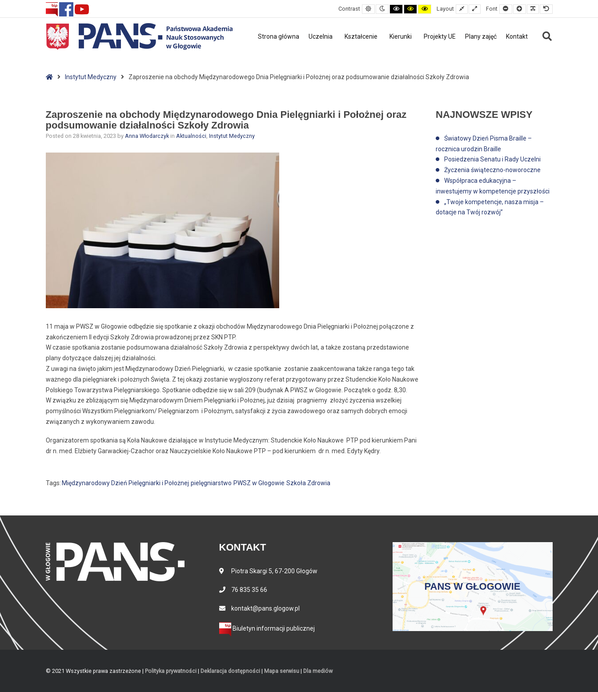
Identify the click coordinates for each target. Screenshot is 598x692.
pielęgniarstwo (211, 483)
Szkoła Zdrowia (308, 483)
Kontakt (517, 36)
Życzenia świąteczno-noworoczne (492, 169)
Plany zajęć (481, 36)
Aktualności (191, 136)
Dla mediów (318, 671)
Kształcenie (361, 36)
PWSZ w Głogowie (259, 483)
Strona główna (278, 36)
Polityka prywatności (171, 671)
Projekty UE (440, 36)
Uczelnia (321, 36)
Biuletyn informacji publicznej (267, 628)
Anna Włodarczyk (147, 136)
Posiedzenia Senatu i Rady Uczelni (492, 159)
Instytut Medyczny (90, 76)
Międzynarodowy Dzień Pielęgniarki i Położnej (125, 483)
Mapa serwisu (281, 671)
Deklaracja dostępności (230, 671)
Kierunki (400, 36)
